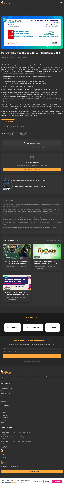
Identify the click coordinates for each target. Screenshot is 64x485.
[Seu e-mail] (32, 352)
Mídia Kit (3, 401)
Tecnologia (4, 415)
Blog (2, 391)
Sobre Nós (4, 396)
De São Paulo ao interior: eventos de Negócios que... (32, 438)
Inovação (3, 410)
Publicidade (4, 423)
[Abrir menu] (61, 2)
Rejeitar (47, 481)
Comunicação (14, 126)
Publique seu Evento (6, 393)
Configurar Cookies (37, 481)
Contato (3, 398)
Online (23, 126)
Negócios (3, 420)
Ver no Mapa (8, 121)
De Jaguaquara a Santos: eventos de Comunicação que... (32, 447)
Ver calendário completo (54, 240)
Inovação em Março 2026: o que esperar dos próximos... (32, 442)
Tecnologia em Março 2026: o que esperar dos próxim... (32, 433)
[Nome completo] (32, 349)
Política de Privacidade (18, 482)
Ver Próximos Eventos (32, 169)
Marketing (5, 126)
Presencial (3, 457)
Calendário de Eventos (7, 388)
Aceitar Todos (57, 481)
